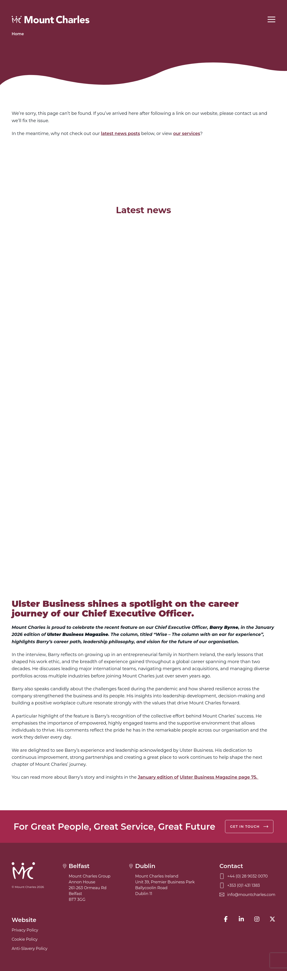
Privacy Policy (25, 930)
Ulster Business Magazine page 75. (219, 777)
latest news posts (120, 133)
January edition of (158, 777)
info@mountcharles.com (247, 894)
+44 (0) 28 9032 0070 (243, 876)
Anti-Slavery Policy (29, 948)
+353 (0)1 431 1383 (239, 885)
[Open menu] (271, 19)
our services (186, 133)
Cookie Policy (24, 939)
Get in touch (249, 826)
